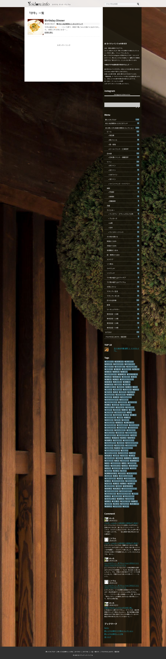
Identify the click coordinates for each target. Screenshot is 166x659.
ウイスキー (122, 210)
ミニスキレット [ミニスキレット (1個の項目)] (111, 453)
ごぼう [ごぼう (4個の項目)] (127, 384)
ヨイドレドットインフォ (85, 655)
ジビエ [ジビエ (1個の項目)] (121, 443)
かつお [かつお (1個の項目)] (120, 458)
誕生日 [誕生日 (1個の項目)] (116, 438)
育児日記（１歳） (122, 318)
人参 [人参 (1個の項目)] (117, 504)
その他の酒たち (122, 237)
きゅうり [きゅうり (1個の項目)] (130, 499)
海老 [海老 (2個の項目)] (117, 397)
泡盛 (122, 205)
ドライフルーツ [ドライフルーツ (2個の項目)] (111, 402)
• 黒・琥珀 (122, 144)
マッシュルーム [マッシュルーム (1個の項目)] (126, 491)
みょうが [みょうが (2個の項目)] (120, 407)
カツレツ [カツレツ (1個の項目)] (118, 440)
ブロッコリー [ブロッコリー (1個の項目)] (129, 496)
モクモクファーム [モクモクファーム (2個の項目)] (112, 400)
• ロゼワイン (122, 174)
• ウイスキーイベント (122, 232)
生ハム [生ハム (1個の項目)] (109, 483)
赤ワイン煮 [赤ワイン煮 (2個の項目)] (110, 407)
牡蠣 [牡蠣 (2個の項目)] (134, 415)
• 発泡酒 (122, 135)
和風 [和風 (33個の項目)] (108, 372)
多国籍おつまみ (122, 250)
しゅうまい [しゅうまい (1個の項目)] (126, 501)
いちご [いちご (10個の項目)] (126, 377)
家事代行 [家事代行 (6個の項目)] (109, 384)
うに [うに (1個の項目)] (117, 455)
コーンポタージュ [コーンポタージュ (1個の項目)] (127, 476)
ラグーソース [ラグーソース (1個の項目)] (111, 435)
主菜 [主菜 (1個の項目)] (118, 448)
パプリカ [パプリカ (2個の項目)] (118, 415)
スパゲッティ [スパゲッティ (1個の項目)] (111, 427)
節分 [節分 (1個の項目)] (108, 468)
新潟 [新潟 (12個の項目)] (108, 377)
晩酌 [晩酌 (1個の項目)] (128, 417)
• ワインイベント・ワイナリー (122, 184)
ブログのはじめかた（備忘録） (122, 337)
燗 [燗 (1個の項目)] (116, 476)
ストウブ (122, 259)
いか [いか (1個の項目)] (124, 471)
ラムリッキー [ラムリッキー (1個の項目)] (111, 425)
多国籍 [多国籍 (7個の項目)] (127, 382)
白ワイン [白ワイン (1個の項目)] (109, 420)
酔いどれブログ (122, 120)
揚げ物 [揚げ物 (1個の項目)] (132, 438)
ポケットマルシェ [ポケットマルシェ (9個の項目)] (127, 379)
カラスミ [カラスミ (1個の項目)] (109, 445)
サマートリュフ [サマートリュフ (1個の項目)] (132, 443)
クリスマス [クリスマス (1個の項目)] (116, 463)
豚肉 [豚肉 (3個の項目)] (136, 389)
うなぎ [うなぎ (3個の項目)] (109, 392)
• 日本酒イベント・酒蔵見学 (122, 157)
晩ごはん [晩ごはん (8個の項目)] (118, 382)
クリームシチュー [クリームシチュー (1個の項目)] (125, 494)
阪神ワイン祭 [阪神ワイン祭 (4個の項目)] (111, 387)
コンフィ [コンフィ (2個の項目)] (123, 402)
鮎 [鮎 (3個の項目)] (135, 387)
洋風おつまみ (122, 246)
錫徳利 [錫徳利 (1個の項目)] (128, 458)
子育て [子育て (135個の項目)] (129, 361)
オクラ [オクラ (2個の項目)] (109, 397)
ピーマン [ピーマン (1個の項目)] (109, 460)
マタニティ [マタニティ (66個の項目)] (132, 366)
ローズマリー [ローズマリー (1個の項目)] (111, 478)
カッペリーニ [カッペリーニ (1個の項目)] (132, 445)
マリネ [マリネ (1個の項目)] (126, 468)
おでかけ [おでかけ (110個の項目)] (119, 364)
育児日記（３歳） (122, 328)
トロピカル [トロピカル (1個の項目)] (133, 427)
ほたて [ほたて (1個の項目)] (125, 455)
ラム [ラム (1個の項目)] (118, 420)
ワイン (122, 162)
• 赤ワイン (122, 165)
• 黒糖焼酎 (122, 201)
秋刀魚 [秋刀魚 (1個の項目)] (117, 488)
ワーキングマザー (122, 309)
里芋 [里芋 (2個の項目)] (125, 410)
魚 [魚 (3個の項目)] (116, 392)
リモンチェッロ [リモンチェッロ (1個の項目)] (123, 435)
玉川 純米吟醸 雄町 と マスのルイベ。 (126, 349)
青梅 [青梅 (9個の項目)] (116, 379)
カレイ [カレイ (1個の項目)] (109, 471)
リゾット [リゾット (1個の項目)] (125, 460)
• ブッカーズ (122, 218)
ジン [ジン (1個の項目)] (121, 417)
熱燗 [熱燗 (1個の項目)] (124, 483)
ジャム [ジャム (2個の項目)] (123, 392)
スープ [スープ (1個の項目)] (125, 450)
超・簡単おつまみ (122, 255)
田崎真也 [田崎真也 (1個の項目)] (135, 460)
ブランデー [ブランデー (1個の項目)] (110, 458)
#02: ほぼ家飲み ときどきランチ (70, 24)
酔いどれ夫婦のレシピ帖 (113, 634)
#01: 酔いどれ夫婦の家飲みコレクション (122, 128)
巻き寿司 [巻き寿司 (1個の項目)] (133, 466)
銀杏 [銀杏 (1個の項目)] (117, 483)
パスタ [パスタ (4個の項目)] (121, 387)
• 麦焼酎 (122, 196)
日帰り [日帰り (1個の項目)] (132, 483)
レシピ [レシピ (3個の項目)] (109, 389)
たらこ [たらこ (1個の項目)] (109, 504)
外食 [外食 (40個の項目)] (118, 369)
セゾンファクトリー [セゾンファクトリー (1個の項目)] (130, 488)
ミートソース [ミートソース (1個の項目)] (128, 448)
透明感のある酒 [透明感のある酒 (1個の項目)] (111, 473)
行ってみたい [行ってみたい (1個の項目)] (130, 478)
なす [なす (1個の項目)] (134, 468)
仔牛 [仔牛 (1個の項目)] (134, 435)
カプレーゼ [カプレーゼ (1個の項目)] (120, 445)
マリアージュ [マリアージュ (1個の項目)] (123, 425)
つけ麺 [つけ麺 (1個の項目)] (116, 501)
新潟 (122, 305)
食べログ (107, 637)
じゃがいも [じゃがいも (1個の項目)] (135, 425)
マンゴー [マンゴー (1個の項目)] (120, 433)
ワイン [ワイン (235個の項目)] (109, 361)
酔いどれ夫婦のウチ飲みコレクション (118, 631)
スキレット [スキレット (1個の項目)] (110, 486)
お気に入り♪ (122, 287)
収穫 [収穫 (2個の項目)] (108, 405)
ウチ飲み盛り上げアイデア (122, 277)
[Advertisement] (63, 61)
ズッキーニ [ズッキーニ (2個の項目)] (121, 394)
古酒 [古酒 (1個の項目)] (124, 438)
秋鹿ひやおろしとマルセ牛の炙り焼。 (118, 607)
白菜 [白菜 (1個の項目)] (132, 455)
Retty (106, 628)
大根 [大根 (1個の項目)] (117, 471)
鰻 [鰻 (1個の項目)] (124, 463)
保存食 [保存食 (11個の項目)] (117, 377)
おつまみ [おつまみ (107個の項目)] (130, 364)
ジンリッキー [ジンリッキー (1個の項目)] (111, 417)
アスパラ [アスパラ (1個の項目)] (125, 504)
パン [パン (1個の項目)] (135, 494)
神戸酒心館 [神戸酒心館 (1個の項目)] (129, 486)
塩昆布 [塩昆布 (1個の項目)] (121, 499)
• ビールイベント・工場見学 (122, 149)
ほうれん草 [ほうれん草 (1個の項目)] (116, 466)
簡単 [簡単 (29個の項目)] (116, 372)
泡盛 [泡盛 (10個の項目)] (108, 379)
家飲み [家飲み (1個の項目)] (120, 422)
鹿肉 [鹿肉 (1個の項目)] (108, 438)
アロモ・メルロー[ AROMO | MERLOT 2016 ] (121, 523)
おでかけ (122, 332)
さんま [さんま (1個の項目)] (123, 473)
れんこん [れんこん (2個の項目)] (124, 400)
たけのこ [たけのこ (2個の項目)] (130, 407)
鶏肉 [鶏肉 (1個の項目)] (108, 496)
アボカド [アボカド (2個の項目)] (133, 402)
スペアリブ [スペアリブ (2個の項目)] (110, 394)
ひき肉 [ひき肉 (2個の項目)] (132, 392)
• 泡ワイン (122, 179)
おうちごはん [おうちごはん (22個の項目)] (111, 374)
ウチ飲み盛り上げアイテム (122, 282)
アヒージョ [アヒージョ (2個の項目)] (126, 405)
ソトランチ (122, 273)
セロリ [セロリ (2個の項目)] (116, 405)
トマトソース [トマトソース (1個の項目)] (129, 440)
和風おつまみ (122, 241)
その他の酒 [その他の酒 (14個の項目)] (133, 374)
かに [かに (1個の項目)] (126, 506)
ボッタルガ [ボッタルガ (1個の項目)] (110, 433)
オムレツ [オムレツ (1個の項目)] (109, 430)
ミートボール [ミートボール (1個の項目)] (132, 433)
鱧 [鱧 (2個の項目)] (129, 412)
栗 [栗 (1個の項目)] (117, 460)
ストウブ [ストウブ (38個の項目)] (127, 369)
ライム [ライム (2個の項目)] (109, 410)
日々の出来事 (122, 300)
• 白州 (122, 227)
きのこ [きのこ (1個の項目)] (109, 476)
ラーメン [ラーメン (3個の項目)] (118, 389)
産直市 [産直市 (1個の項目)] (109, 506)
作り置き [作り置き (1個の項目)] (135, 504)
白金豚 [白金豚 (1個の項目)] (109, 440)
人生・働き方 (95, 652)
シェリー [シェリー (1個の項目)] (132, 463)
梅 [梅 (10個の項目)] (135, 377)
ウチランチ (122, 268)
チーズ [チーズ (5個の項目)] (119, 384)
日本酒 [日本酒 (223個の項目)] (119, 361)
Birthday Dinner (55, 20)
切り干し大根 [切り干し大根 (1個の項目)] (111, 499)
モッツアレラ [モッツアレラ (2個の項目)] (126, 397)
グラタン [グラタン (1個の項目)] (116, 468)
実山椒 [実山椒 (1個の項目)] (109, 455)
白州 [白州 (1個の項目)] (120, 478)
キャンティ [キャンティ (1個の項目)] (110, 422)
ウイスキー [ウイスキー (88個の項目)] (120, 366)
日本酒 (122, 153)
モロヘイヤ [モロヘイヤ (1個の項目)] (124, 453)
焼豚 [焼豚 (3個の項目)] (129, 387)
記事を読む (49, 32)
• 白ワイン (122, 170)
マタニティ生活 (122, 291)
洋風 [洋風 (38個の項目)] (136, 369)
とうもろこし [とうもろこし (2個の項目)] (121, 412)
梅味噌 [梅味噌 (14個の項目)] (122, 374)
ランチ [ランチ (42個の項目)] (109, 369)
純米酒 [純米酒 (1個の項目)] (109, 488)
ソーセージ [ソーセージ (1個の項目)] (117, 496)
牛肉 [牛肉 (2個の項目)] (127, 415)
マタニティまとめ (122, 296)
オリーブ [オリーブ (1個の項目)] (109, 448)
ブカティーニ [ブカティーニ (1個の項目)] (120, 430)
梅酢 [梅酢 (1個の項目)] (135, 501)
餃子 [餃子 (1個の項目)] (133, 453)
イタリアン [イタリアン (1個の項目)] (122, 427)
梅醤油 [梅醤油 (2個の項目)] (131, 394)
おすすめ (85, 652)
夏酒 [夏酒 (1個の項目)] (108, 501)
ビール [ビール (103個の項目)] (109, 366)
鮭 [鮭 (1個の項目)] (107, 466)
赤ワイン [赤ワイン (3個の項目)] (128, 389)
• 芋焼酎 (122, 192)
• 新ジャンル (122, 140)
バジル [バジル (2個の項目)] (117, 410)
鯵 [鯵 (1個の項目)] (107, 463)
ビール (122, 132)
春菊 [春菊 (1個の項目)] (136, 458)
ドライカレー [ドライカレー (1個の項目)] (111, 494)
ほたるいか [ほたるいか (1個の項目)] (132, 473)
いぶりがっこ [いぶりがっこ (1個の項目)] (132, 481)
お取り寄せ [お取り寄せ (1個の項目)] (130, 422)
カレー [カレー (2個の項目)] (109, 415)
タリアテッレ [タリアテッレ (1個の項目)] (111, 443)
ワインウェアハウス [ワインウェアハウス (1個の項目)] (113, 450)
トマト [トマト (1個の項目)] (126, 420)
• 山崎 (122, 223)
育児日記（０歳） (122, 314)
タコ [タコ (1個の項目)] (119, 486)
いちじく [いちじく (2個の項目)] (109, 412)
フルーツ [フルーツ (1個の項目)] (131, 430)
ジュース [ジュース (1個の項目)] (118, 506)
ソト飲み (122, 264)
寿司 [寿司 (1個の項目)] (125, 466)
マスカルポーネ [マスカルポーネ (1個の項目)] (118, 481)
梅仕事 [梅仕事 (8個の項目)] (109, 382)
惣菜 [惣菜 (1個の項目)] (108, 481)
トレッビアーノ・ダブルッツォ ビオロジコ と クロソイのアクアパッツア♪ (121, 564)
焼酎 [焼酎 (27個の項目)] (124, 372)
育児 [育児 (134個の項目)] (109, 364)
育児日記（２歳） (122, 323)
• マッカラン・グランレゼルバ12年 (122, 214)
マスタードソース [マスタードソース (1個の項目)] (112, 491)
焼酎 (122, 188)
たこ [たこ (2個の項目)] (132, 410)
